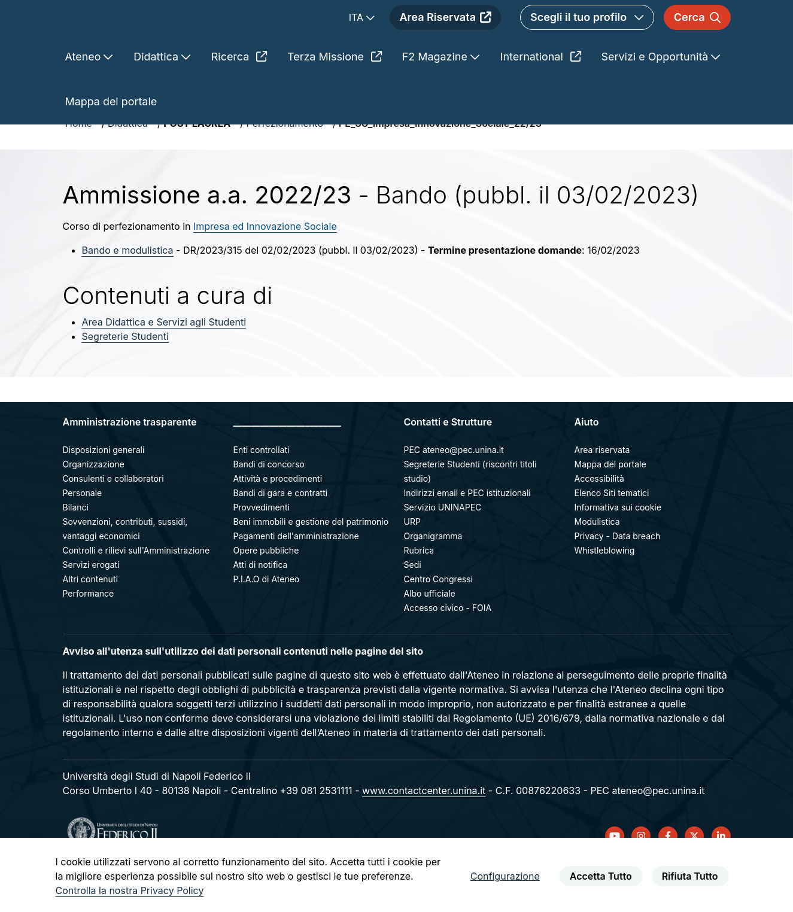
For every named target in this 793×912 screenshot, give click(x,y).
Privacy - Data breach (618, 578)
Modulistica (597, 564)
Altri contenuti (90, 621)
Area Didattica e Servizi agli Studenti (164, 364)
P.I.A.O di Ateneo (266, 621)
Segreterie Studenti (125, 379)
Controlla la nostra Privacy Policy (130, 890)
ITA (357, 39)
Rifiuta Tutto (690, 876)
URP (412, 564)
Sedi (412, 607)
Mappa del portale (610, 506)
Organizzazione (93, 506)
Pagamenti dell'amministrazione (296, 578)
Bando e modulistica (128, 293)
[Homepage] (169, 38)
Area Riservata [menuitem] (445, 38)
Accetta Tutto (601, 876)
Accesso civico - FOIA (448, 650)
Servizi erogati (91, 607)
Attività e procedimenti (278, 521)
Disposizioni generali (104, 492)
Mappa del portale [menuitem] (111, 144)
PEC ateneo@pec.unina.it (454, 492)
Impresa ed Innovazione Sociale (265, 269)
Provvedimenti (261, 550)
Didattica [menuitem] (157, 99)
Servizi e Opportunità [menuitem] (656, 99)
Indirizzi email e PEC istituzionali (467, 535)
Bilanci (76, 550)
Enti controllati (261, 492)
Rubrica (419, 593)
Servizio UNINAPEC (443, 550)
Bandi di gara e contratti (280, 535)
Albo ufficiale (429, 636)
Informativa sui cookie (618, 550)
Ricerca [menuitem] (239, 99)
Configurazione (505, 876)
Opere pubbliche (266, 593)
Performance (88, 636)
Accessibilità (599, 521)
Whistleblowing (605, 593)
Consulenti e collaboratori (113, 521)
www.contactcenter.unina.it (423, 833)
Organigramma (433, 578)
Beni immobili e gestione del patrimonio (311, 564)
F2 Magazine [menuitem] (436, 99)
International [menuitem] (540, 99)
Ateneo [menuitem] (84, 99)
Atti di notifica (260, 607)
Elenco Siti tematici (612, 535)
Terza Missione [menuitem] (334, 99)
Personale (82, 535)
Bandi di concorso (269, 506)
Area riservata (602, 492)
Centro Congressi (438, 621)
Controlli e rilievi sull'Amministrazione (136, 593)
